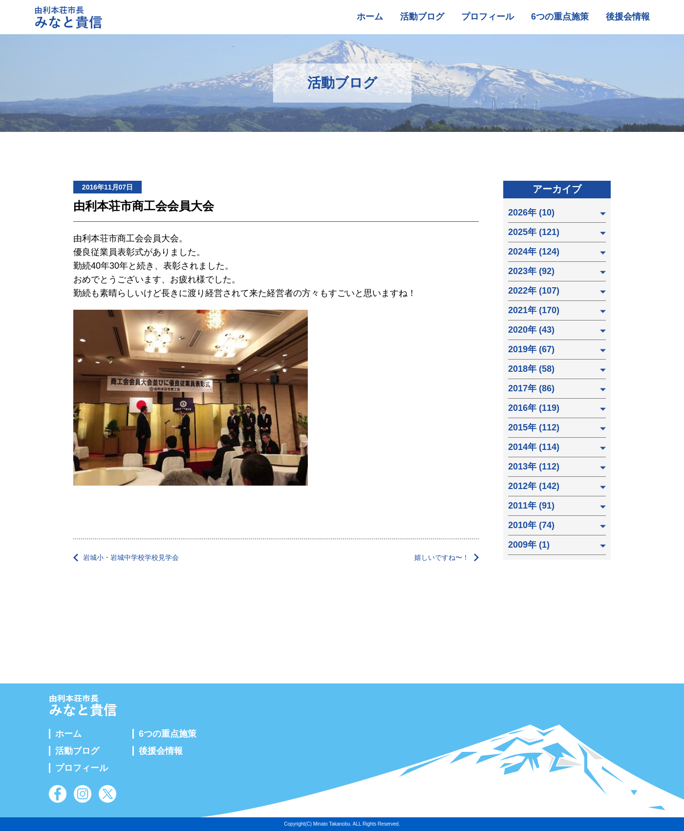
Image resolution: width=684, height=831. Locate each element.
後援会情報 (628, 16)
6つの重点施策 (560, 16)
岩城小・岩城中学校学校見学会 (131, 557)
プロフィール (487, 16)
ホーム (370, 16)
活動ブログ (422, 16)
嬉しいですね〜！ (441, 557)
